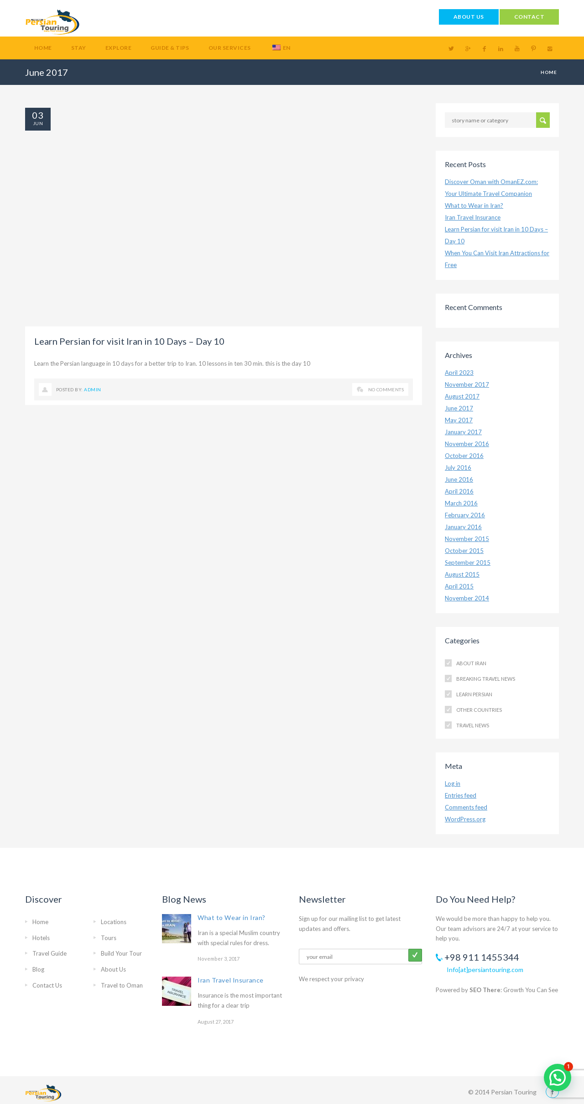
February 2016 (465, 515)
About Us (113, 969)
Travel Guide (49, 953)
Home (43, 47)
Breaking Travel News (485, 679)
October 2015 (464, 550)
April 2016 (459, 491)
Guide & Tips (170, 47)
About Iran (471, 663)
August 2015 (462, 574)
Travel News (472, 725)
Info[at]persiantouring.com (485, 969)
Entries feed (460, 795)
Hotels (41, 937)
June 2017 (459, 408)
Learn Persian (474, 694)
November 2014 (467, 598)
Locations (113, 921)
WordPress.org (465, 819)
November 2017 (467, 384)
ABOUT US (469, 16)
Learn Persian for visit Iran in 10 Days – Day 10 (129, 341)
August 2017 (462, 396)
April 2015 (459, 586)
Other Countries (479, 710)
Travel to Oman (122, 985)
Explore (118, 47)
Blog (38, 969)
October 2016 (464, 455)
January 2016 (463, 527)
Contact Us (47, 985)
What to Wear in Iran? (474, 205)
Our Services (230, 47)
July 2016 (458, 467)
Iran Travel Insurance (473, 217)
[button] (557, 1077)
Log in (452, 783)
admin (92, 389)
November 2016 (467, 443)
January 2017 (463, 432)
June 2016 (459, 479)
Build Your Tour (121, 953)
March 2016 (461, 503)
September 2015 (467, 562)
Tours (108, 937)
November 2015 (467, 538)
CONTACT (529, 16)
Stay (78, 47)
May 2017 (459, 420)
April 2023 (459, 372)
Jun (38, 123)
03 (38, 115)
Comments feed (466, 807)
